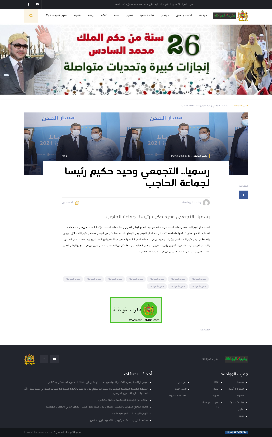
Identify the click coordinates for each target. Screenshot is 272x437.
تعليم (129, 15)
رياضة (91, 15)
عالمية (77, 15)
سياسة (203, 15)
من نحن (181, 382)
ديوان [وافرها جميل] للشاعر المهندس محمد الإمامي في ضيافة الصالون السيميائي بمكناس (98, 382)
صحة (117, 15)
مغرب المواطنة (241, 106)
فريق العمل (180, 389)
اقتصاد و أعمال (184, 15)
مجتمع (165, 15)
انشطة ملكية (147, 15)
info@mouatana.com (42, 432)
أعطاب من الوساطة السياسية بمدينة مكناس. (123, 400)
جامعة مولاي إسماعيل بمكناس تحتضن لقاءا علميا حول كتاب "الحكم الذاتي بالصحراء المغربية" (96, 407)
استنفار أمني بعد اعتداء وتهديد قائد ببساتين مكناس (119, 420)
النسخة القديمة (177, 396)
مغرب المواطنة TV (56, 15)
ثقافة (104, 15)
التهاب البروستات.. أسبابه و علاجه (130, 413)
